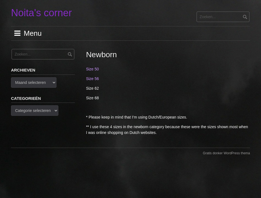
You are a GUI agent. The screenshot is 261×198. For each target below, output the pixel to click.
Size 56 (92, 78)
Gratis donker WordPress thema (226, 153)
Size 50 (92, 69)
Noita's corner (41, 12)
